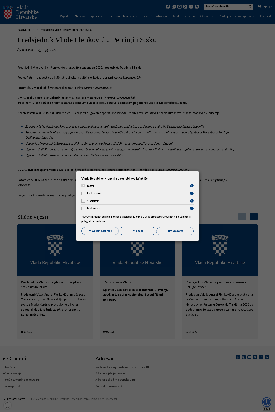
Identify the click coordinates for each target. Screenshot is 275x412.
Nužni (90, 185)
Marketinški (93, 208)
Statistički (93, 200)
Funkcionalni (94, 193)
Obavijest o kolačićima (175, 216)
